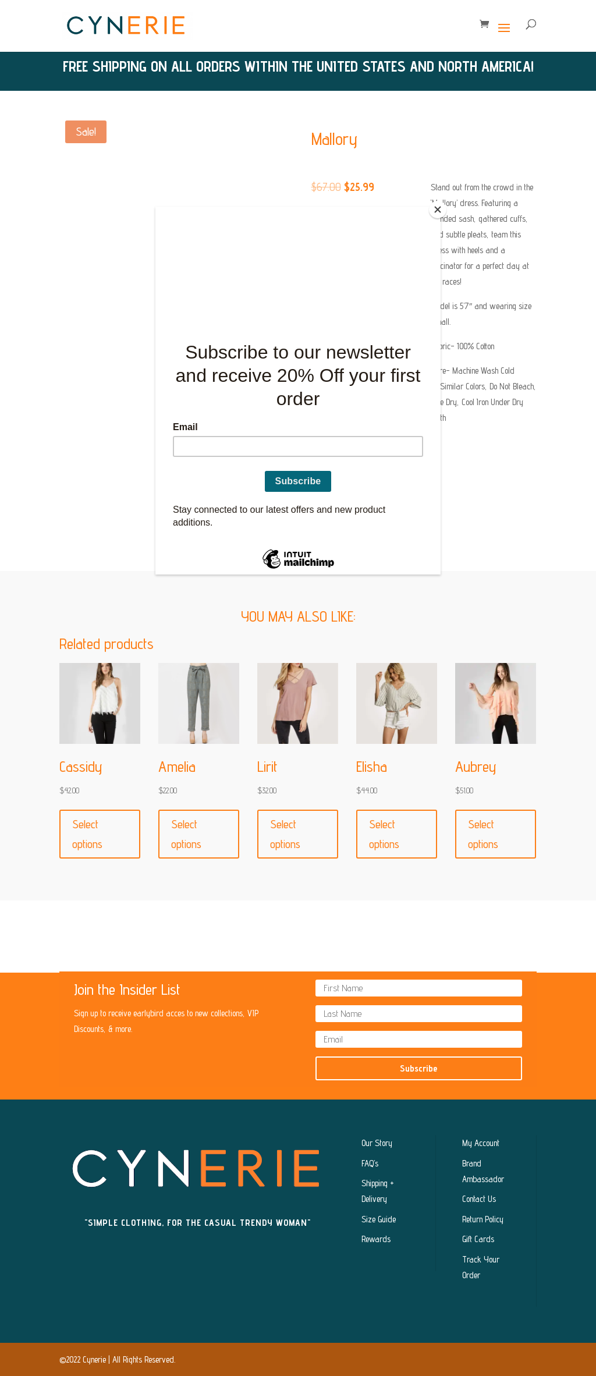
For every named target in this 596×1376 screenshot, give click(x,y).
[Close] (437, 209)
